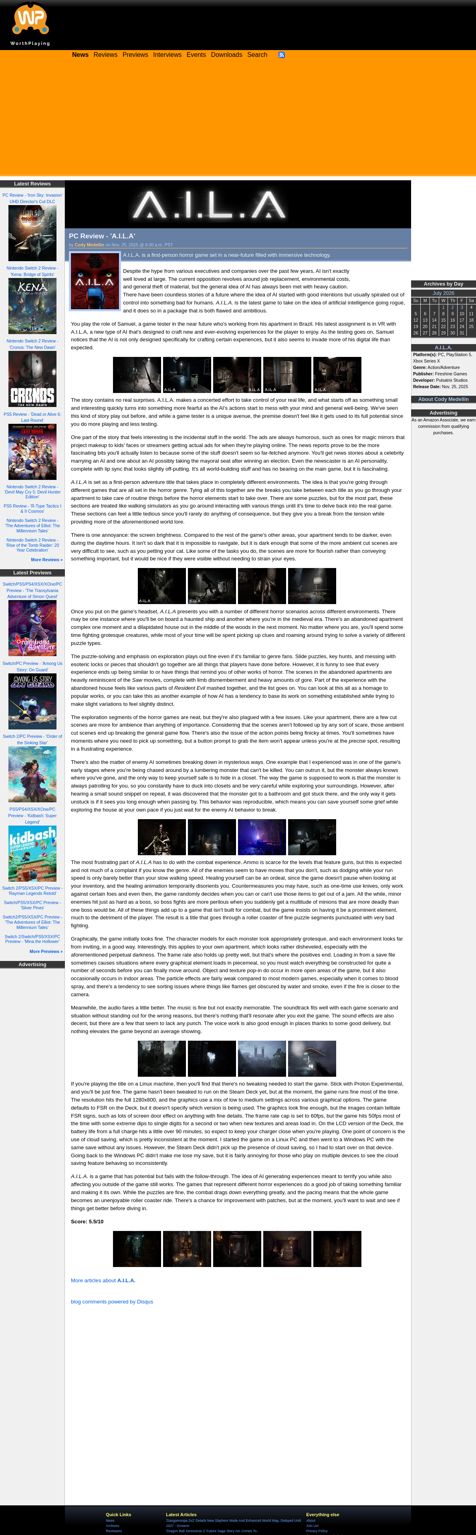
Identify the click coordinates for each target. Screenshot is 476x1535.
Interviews (167, 54)
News (110, 1521)
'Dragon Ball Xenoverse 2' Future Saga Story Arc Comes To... (212, 1531)
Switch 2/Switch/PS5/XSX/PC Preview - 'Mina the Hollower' (32, 939)
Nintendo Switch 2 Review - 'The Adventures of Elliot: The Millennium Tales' (32, 525)
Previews (135, 54)
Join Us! (312, 1526)
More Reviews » (47, 559)
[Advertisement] (238, 120)
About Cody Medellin (443, 399)
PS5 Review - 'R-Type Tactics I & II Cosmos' (32, 509)
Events (196, 54)
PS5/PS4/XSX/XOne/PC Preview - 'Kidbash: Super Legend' (32, 815)
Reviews (106, 54)
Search (257, 54)
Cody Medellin (90, 244)
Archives (112, 1526)
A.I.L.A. (443, 348)
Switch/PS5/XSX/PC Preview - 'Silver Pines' (32, 905)
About (310, 1521)
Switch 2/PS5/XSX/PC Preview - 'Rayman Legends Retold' (32, 891)
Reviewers (114, 1531)
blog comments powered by (112, 1302)
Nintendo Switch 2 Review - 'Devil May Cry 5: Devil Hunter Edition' (32, 491)
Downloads (226, 54)
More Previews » (46, 951)
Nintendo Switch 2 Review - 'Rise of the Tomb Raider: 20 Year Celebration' (32, 545)
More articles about (103, 1280)
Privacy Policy (316, 1531)
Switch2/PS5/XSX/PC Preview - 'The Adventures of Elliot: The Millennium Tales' (32, 922)
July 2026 (443, 293)
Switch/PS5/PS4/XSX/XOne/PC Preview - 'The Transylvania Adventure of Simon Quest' (32, 590)
